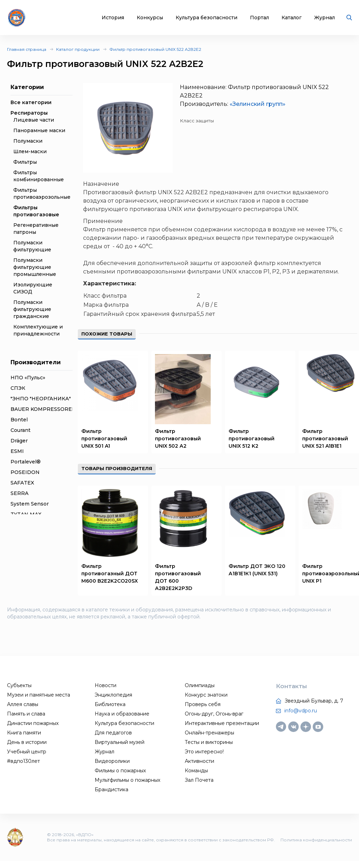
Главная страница (26, 49)
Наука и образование (122, 714)
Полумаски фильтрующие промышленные (34, 267)
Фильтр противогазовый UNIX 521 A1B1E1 (325, 438)
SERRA (19, 493)
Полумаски (27, 141)
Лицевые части (33, 120)
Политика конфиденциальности (316, 839)
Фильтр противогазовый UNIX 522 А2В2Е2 (155, 49)
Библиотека (110, 704)
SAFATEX (22, 483)
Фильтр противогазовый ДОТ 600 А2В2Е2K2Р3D (178, 577)
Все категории (31, 102)
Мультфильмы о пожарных (127, 780)
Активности (199, 761)
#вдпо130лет (23, 761)
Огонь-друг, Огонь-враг (214, 714)
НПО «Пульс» (28, 377)
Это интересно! (204, 751)
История (113, 18)
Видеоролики (112, 761)
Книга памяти (24, 733)
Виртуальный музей (119, 742)
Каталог (292, 18)
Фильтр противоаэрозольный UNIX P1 (330, 573)
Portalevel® (26, 462)
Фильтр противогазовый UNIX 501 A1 (104, 438)
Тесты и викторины (209, 742)
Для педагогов (113, 733)
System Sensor (30, 504)
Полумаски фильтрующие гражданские (32, 309)
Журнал (324, 18)
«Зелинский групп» (257, 104)
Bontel (19, 419)
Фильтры (25, 162)
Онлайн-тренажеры (209, 733)
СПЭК (18, 388)
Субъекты (19, 685)
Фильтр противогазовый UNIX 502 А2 (178, 438)
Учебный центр (26, 751)
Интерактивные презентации (222, 723)
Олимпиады (200, 685)
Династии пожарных (33, 723)
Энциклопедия (113, 695)
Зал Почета (199, 780)
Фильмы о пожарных (120, 770)
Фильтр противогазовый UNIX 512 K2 (252, 438)
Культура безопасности (206, 18)
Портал (259, 18)
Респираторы (29, 113)
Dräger (19, 441)
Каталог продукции (78, 49)
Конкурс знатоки (206, 695)
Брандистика (111, 789)
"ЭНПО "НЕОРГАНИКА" (41, 398)
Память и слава (26, 714)
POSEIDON (25, 472)
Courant (21, 430)
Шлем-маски (30, 151)
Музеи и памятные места (38, 695)
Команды (196, 770)
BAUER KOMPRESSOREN (43, 409)
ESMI (17, 451)
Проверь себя (203, 704)
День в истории (27, 742)
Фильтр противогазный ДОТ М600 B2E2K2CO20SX (109, 573)
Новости (105, 685)
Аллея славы (22, 704)
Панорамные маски (39, 130)
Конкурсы (150, 18)
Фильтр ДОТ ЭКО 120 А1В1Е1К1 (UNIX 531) (257, 570)
